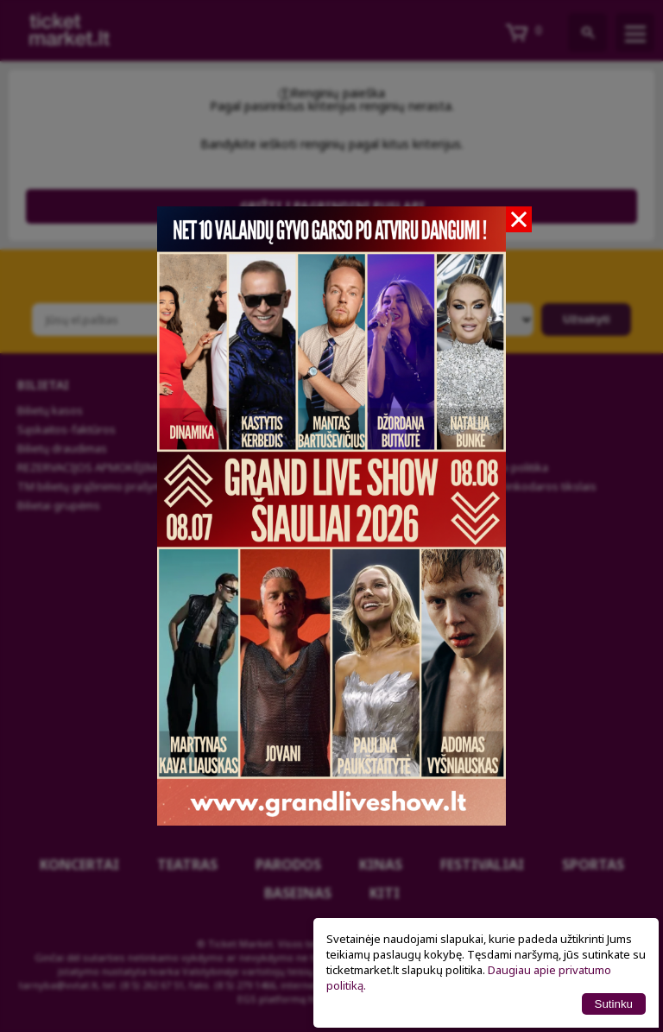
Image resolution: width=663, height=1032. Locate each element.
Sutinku (614, 1003)
